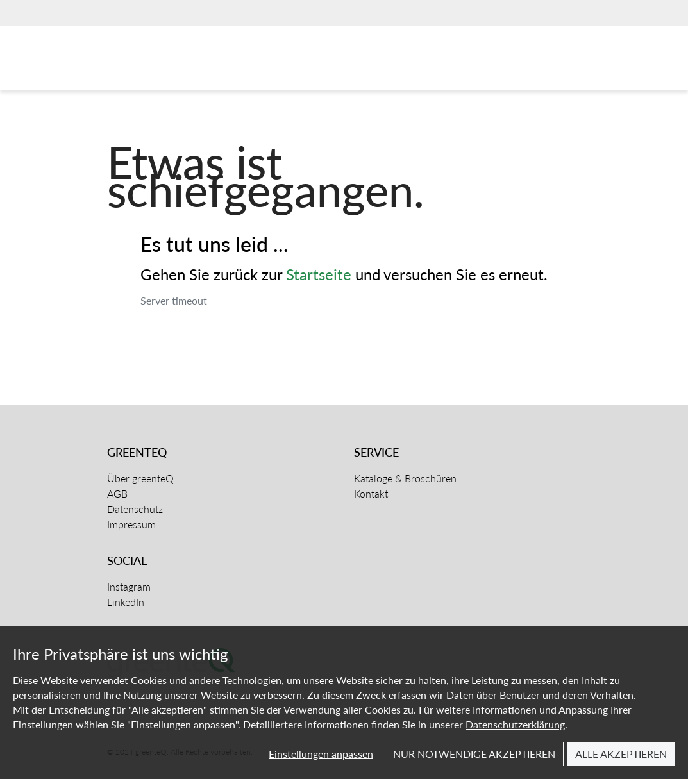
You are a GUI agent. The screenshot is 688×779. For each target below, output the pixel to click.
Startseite (318, 274)
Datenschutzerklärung (515, 724)
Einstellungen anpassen (321, 754)
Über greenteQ (140, 478)
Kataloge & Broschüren (405, 478)
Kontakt (371, 493)
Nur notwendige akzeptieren (474, 754)
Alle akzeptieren (621, 754)
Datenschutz (135, 509)
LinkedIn (125, 602)
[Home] (169, 61)
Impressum (131, 524)
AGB (117, 493)
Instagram (129, 586)
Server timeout (173, 300)
